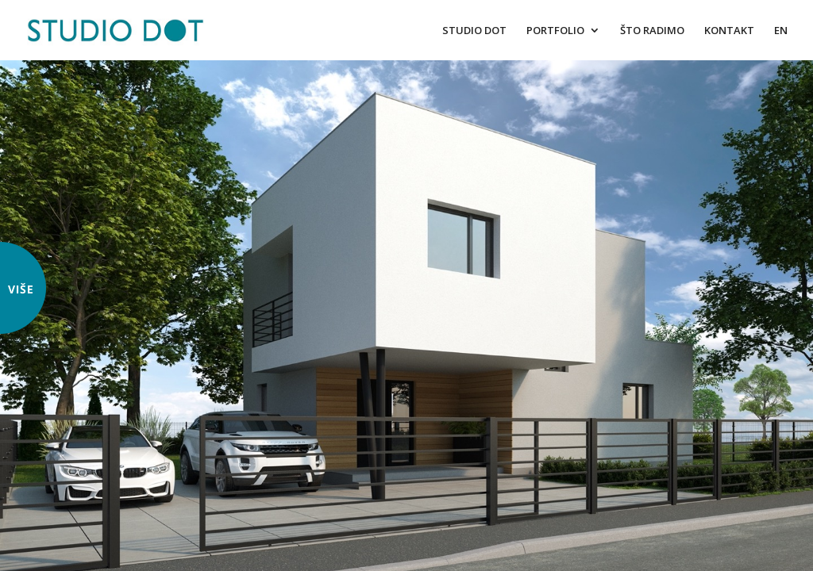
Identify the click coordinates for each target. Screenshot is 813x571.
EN (781, 31)
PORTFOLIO (555, 31)
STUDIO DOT (474, 31)
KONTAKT (729, 31)
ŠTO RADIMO (652, 31)
